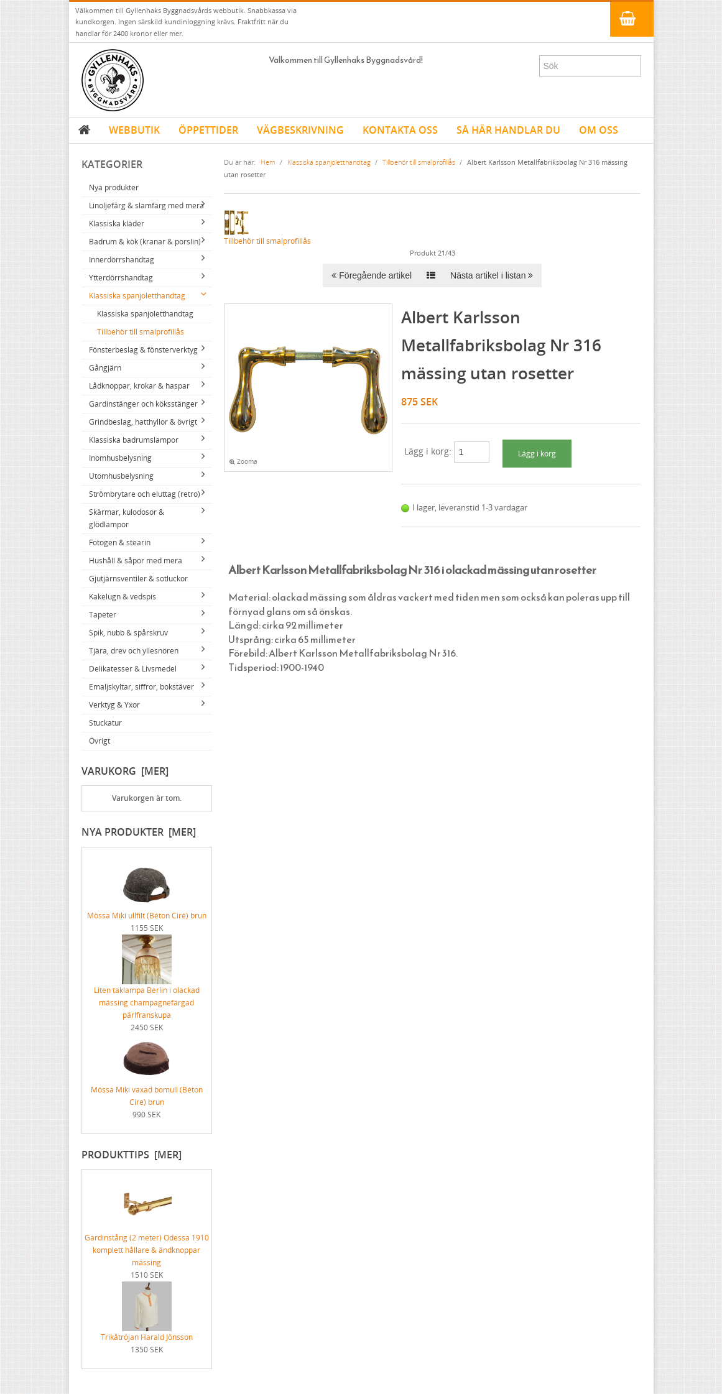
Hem (268, 162)
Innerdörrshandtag (121, 259)
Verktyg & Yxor (114, 704)
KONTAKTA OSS (400, 130)
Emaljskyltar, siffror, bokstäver (141, 686)
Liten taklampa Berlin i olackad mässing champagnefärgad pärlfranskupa (147, 986)
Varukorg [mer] (125, 771)
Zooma (243, 462)
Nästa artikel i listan (491, 275)
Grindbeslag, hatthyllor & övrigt (143, 422)
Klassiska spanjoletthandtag (137, 295)
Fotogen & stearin (119, 542)
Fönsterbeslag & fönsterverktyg (143, 349)
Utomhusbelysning (121, 476)
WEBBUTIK (134, 130)
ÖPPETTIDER (208, 130)
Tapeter (102, 614)
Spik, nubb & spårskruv (128, 632)
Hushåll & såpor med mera (135, 560)
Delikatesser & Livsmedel (133, 668)
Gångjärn (105, 367)
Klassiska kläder (116, 223)
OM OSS (598, 130)
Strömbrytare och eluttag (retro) (144, 494)
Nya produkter (114, 187)
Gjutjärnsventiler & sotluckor (138, 578)
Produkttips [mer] (131, 1154)
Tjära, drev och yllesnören (133, 650)
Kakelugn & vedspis (122, 596)
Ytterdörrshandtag (121, 277)
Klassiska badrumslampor (133, 440)
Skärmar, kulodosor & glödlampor (126, 518)
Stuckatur (105, 723)
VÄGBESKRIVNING (300, 130)
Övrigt (99, 741)
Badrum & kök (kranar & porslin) (145, 241)
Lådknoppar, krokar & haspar (139, 386)
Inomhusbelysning (120, 458)
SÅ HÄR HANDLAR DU (508, 130)
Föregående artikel (371, 275)
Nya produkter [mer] (138, 832)
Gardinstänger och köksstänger (143, 404)
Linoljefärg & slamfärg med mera (146, 205)
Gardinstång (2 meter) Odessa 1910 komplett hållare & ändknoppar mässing (147, 1234)
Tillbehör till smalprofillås (140, 331)
